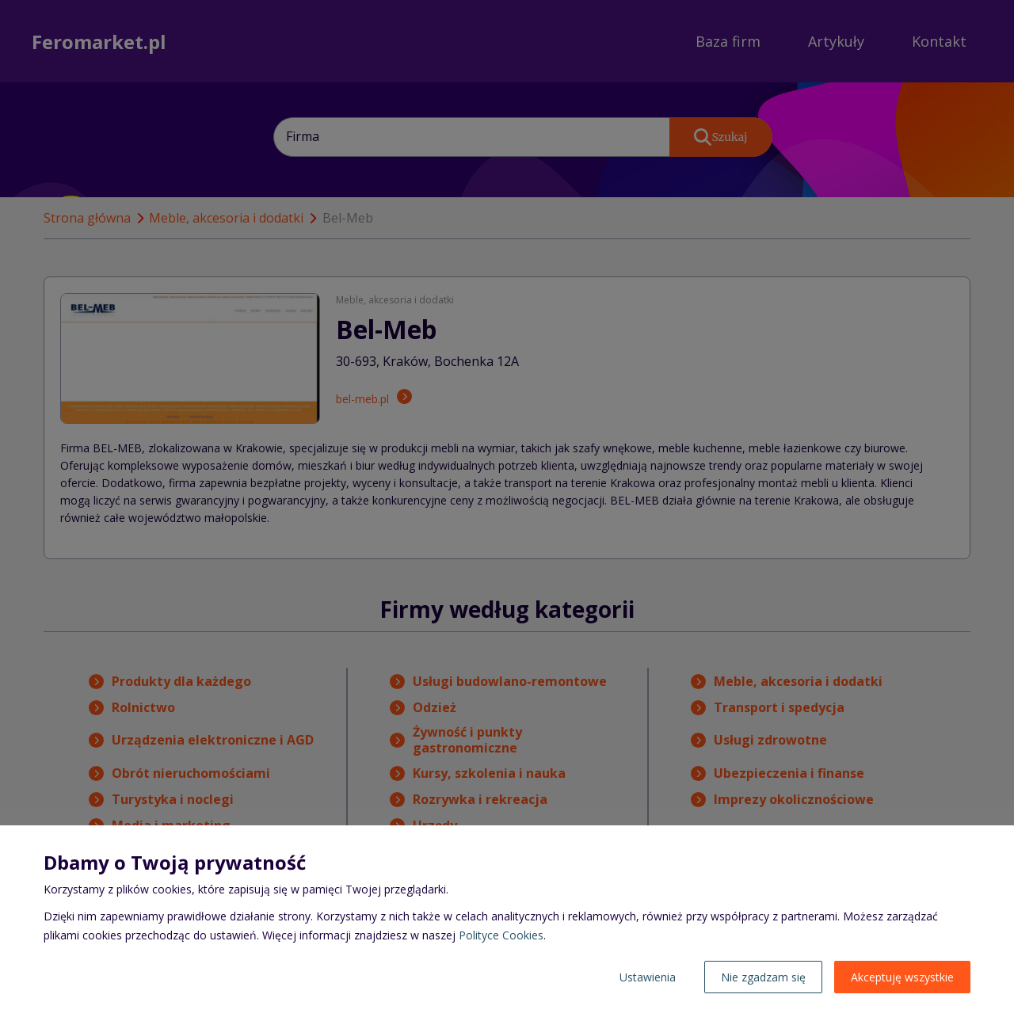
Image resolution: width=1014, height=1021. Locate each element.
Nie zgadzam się (763, 977)
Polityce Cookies (501, 935)
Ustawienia (647, 977)
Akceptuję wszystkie (902, 977)
